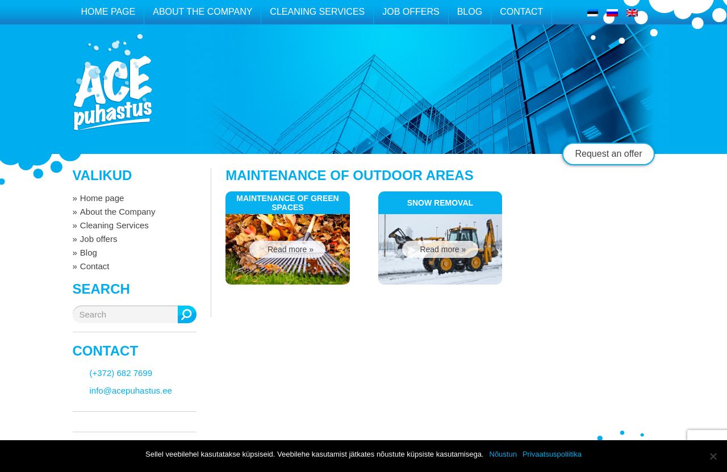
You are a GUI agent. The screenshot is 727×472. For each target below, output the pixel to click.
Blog (469, 11)
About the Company (202, 11)
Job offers (410, 11)
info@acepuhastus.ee (131, 390)
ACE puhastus (112, 93)
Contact (521, 11)
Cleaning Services (317, 11)
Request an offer (608, 153)
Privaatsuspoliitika (552, 454)
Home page (108, 11)
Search (187, 314)
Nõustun (503, 454)
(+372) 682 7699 (121, 373)
